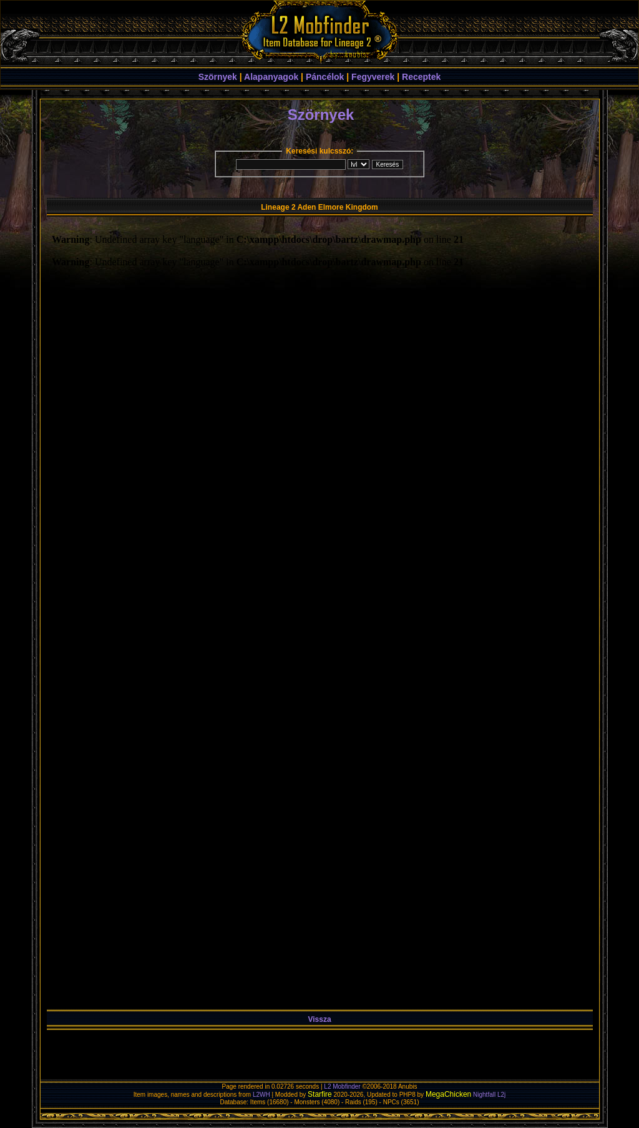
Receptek (421, 77)
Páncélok (325, 77)
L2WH (261, 1094)
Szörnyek (217, 77)
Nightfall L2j (489, 1094)
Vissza (319, 1019)
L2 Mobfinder (342, 1086)
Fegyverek (372, 77)
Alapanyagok (271, 77)
